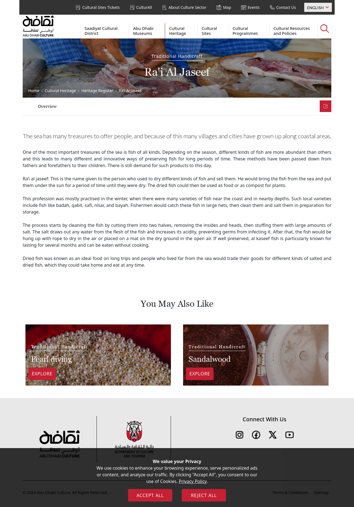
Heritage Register (97, 90)
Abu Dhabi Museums (143, 30)
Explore (42, 374)
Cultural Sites (209, 30)
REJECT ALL (204, 495)
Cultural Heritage (177, 30)
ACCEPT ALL (150, 495)
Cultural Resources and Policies (292, 30)
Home (33, 90)
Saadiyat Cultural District (101, 30)
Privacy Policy (192, 481)
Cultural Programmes (245, 30)
